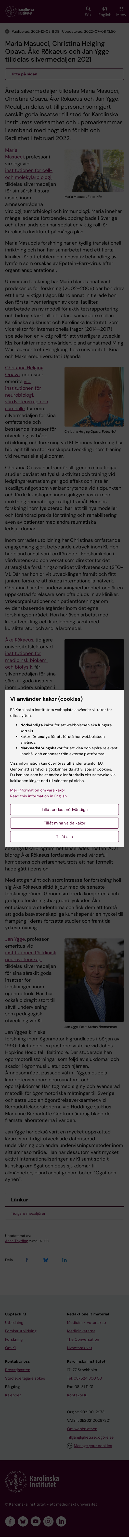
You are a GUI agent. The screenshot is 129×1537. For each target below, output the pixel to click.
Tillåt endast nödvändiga (65, 809)
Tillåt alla (64, 836)
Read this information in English (38, 796)
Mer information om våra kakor (37, 790)
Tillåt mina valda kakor (64, 823)
